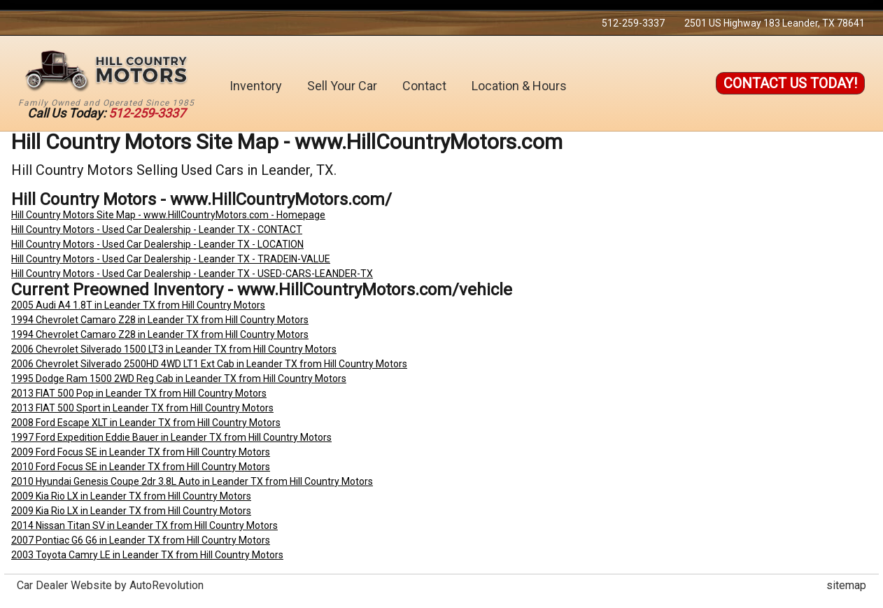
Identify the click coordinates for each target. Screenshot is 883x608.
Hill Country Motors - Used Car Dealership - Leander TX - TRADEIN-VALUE (170, 258)
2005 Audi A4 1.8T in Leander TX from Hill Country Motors (138, 305)
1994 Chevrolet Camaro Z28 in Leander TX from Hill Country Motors (160, 319)
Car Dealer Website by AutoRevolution (110, 585)
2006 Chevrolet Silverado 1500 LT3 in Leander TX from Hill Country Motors (174, 349)
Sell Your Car (342, 85)
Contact (424, 85)
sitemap (846, 585)
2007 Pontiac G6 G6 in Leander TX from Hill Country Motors (140, 540)
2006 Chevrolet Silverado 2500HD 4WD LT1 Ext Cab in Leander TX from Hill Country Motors (209, 363)
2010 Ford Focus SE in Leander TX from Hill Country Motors (140, 466)
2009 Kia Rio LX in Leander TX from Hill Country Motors (131, 496)
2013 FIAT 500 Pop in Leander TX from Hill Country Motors (139, 393)
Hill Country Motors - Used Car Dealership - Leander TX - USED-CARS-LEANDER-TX (192, 273)
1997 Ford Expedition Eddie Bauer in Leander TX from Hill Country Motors (171, 437)
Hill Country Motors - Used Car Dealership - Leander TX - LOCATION (157, 244)
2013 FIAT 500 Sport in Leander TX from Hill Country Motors (142, 407)
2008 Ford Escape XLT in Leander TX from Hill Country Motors (146, 422)
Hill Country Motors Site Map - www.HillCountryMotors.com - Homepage (168, 214)
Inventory (255, 85)
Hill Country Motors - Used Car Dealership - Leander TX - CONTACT (156, 229)
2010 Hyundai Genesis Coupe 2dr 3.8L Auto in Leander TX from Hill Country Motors (192, 481)
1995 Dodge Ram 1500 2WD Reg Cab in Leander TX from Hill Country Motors (178, 378)
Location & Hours (519, 85)
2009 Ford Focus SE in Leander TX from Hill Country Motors (140, 452)
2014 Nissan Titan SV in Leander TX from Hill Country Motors (144, 525)
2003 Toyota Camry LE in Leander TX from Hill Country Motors (147, 554)
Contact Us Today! (790, 83)
